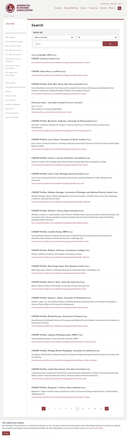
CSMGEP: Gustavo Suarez (43, 58)
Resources (93, 8)
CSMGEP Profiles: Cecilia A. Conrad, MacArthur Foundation (58, 158)
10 (95, 409)
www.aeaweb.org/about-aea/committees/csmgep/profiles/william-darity (59, 223)
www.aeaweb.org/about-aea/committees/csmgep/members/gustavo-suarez (60, 63)
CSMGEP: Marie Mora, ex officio (46, 71)
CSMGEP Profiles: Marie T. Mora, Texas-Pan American (55, 282)
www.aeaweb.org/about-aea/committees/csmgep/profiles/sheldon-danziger (61, 202)
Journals (58, 8)
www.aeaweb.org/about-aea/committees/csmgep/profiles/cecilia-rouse (59, 379)
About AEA (113, 4)
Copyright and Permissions (15, 87)
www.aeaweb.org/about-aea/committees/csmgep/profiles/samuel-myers (59, 307)
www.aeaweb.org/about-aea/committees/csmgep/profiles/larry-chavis (59, 149)
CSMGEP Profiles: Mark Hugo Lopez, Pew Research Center (57, 266)
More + (112, 8)
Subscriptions (10, 83)
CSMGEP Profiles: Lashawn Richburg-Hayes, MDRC (54, 335)
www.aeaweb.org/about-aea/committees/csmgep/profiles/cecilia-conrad (59, 165)
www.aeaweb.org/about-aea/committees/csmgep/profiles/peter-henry (59, 94)
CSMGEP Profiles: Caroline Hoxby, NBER (49, 232)
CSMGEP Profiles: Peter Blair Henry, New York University (57, 84)
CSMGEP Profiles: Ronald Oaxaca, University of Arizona (56, 316)
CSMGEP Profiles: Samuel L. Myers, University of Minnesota (58, 298)
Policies (8, 91)
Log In (120, 4)
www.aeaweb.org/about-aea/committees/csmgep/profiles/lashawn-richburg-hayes (63, 342)
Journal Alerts (10, 100)
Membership (105, 4)
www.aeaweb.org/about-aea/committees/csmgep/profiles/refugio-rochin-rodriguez (64, 360)
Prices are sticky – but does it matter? (48, 102)
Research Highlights (12, 104)
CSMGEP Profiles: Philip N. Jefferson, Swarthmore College (57, 250)
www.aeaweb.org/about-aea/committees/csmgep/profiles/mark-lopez (58, 273)
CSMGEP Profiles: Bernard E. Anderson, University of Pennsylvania (61, 121)
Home (6, 16)
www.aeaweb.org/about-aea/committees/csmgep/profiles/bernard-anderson (61, 131)
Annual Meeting (71, 8)
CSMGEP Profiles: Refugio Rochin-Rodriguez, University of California (62, 350)
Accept (6, 433)
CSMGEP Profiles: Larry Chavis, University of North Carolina (58, 139)
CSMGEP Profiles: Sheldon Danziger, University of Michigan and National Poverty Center (71, 192)
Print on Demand (11, 113)
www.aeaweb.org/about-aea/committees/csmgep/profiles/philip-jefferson (60, 257)
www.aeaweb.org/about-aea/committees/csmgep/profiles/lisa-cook (57, 183)
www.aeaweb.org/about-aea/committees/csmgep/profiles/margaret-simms (60, 397)
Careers (83, 8)
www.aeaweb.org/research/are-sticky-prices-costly (51, 112)
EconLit (103, 8)
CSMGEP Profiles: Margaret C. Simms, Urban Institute (55, 387)
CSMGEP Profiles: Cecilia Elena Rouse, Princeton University (58, 369)
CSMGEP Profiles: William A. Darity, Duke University (55, 211)
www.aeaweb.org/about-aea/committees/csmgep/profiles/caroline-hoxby (60, 241)
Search (12, 16)
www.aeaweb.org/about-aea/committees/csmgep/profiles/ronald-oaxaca (59, 326)
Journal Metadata (12, 117)
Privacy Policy (97, 428)
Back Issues (9, 109)
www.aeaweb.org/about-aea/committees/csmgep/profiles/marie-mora (58, 289)
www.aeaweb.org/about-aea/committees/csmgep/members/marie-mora (59, 75)
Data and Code (10, 96)
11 (101, 409)
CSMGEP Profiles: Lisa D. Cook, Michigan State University (57, 174)
